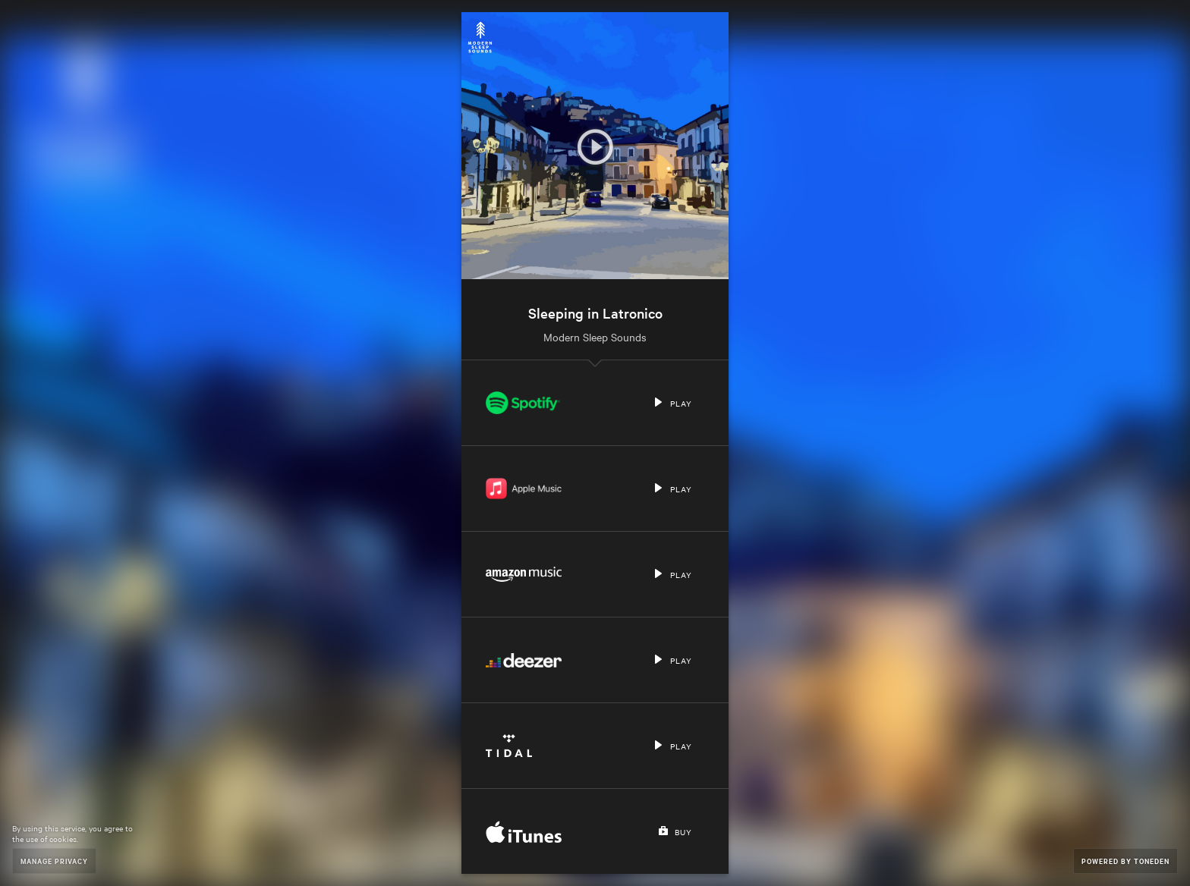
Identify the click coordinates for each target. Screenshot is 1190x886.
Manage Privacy (54, 860)
